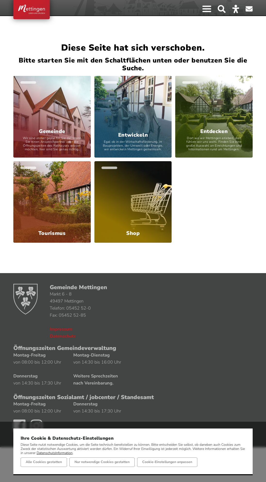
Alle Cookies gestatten (44, 462)
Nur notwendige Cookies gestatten (102, 462)
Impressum (61, 329)
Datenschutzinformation (55, 452)
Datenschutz (63, 336)
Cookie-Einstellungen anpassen (167, 462)
